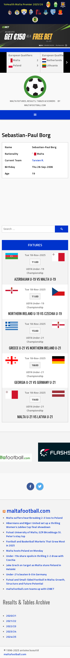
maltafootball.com (28, 510)
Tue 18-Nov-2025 (35, 255)
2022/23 (11, 626)
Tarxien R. (38, 160)
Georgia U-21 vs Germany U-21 (35, 382)
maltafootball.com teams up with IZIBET (30, 589)
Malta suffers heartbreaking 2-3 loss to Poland (34, 518)
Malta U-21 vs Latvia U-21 (35, 416)
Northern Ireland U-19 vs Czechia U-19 (35, 313)
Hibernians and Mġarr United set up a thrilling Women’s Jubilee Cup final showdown (33, 525)
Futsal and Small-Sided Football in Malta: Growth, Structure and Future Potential (35, 581)
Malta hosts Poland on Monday (24, 551)
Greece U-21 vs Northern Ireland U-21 (35, 347)
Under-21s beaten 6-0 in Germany (26, 574)
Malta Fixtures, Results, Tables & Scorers (32, 101)
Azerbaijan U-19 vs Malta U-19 (35, 279)
